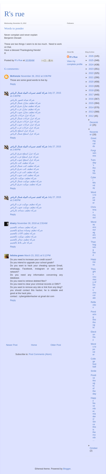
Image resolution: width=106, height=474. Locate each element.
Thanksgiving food (93, 248)
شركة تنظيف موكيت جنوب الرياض (26, 207)
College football (93, 363)
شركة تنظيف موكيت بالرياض (23, 178)
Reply (13, 84)
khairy (13, 223)
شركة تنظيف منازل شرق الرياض (25, 106)
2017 (91, 94)
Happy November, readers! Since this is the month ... (93, 419)
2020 (91, 81)
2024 (91, 64)
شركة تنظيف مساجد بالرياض (23, 210)
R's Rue (73, 57)
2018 (91, 90)
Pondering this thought (93, 319)
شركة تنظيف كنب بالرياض (22, 163)
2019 (91, 86)
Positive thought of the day (93, 384)
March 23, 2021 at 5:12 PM (37, 255)
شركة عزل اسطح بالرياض (22, 131)
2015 (91, 103)
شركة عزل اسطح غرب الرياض (24, 157)
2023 (91, 69)
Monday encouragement (93, 230)
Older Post (56, 345)
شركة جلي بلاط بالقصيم (21, 242)
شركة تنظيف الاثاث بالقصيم (22, 233)
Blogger (67, 469)
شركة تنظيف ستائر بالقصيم (22, 239)
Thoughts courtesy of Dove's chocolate (93, 283)
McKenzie (15, 76)
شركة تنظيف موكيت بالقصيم (23, 236)
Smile (93, 371)
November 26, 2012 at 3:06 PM (36, 76)
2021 (91, 77)
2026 (91, 56)
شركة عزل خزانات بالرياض (22, 115)
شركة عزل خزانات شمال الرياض (25, 118)
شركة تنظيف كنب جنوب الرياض (24, 175)
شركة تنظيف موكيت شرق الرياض (25, 184)
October (94, 448)
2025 (91, 60)
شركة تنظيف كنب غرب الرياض (24, 172)
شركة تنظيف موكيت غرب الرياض (25, 204)
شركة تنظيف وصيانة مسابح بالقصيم (26, 230)
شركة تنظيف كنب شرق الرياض (24, 169)
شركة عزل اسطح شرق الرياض (24, 153)
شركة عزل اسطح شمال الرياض (24, 134)
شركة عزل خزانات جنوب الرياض (25, 124)
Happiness (93, 262)
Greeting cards (93, 142)
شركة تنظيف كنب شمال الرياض (24, 166)
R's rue (14, 14)
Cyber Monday (93, 182)
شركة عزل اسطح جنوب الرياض (24, 160)
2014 (91, 107)
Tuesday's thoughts (93, 166)
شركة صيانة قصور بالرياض (22, 100)
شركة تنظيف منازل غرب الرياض (25, 109)
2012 (91, 116)
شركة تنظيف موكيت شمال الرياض (26, 181)
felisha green (17, 255)
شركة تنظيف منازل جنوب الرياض (25, 112)
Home (34, 345)
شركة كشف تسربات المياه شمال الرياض (28, 93)
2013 (91, 111)
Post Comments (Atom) (40, 354)
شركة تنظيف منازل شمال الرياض (25, 103)
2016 (91, 99)
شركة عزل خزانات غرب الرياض (24, 127)
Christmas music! (93, 212)
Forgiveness (93, 153)
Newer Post (11, 345)
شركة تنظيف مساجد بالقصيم (23, 227)
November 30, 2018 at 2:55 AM (32, 223)
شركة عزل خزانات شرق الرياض (25, 121)
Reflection (93, 305)
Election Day (93, 336)
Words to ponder (93, 197)
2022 (91, 73)
